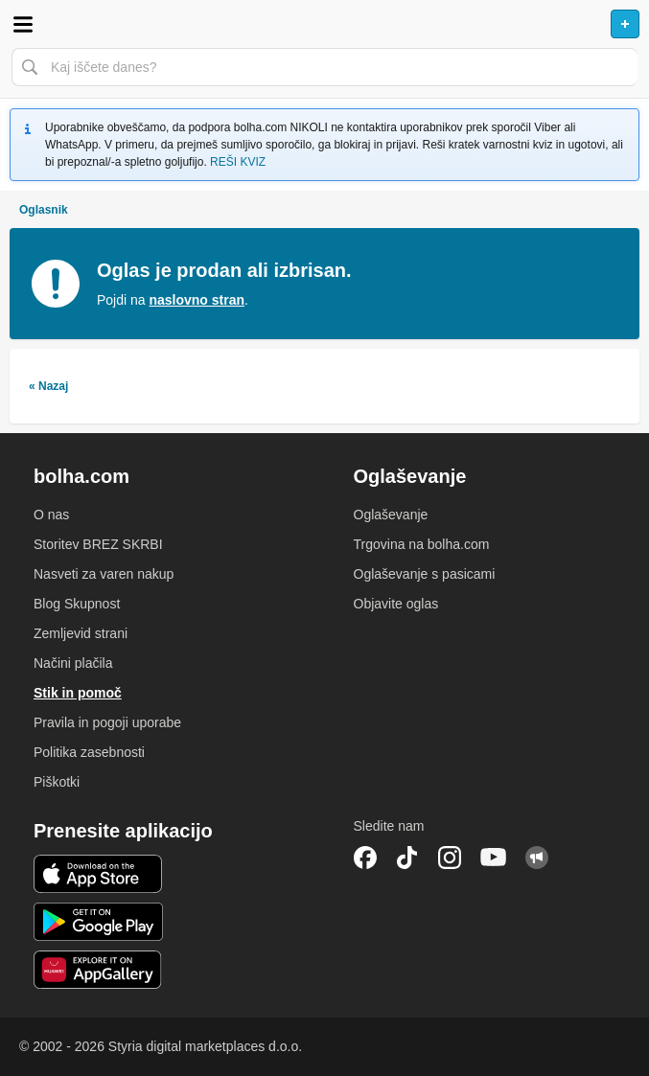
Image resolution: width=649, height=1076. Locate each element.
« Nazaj (48, 386)
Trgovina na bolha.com (422, 544)
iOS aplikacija (98, 874)
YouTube (493, 857)
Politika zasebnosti (89, 752)
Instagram (449, 857)
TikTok (407, 857)
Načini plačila (73, 663)
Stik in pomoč (78, 692)
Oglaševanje (391, 514)
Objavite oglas (396, 603)
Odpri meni (23, 24)
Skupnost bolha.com (536, 857)
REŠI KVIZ (238, 162)
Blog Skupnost (77, 603)
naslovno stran (196, 300)
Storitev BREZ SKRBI (98, 544)
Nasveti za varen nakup (104, 574)
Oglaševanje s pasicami (425, 574)
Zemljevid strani (80, 633)
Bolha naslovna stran (324, 24)
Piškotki (57, 782)
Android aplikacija (98, 922)
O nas (51, 514)
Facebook (365, 857)
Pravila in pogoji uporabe (107, 722)
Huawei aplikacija (98, 969)
